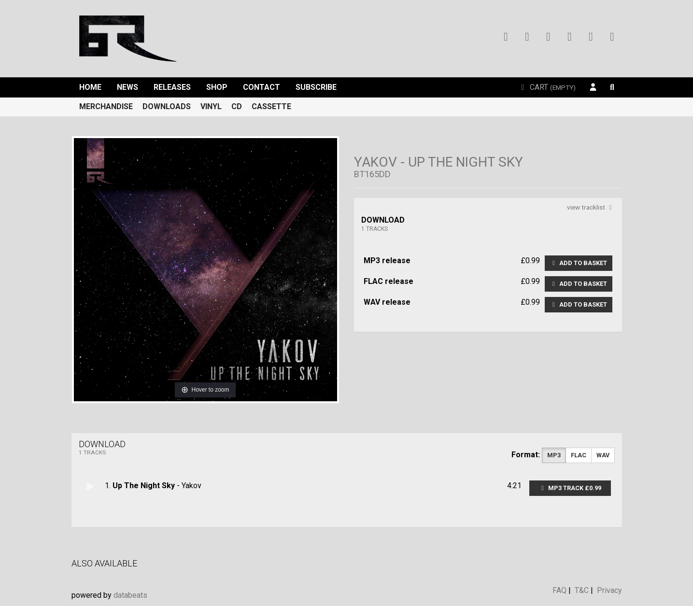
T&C (582, 590)
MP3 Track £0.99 (570, 488)
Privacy (609, 590)
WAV (602, 455)
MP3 (554, 455)
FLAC (578, 455)
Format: (525, 454)
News (127, 87)
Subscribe (316, 87)
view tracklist (591, 207)
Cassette (271, 106)
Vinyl (211, 106)
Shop (216, 87)
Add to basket (578, 263)
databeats (130, 595)
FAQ (559, 590)
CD (236, 106)
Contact (261, 87)
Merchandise (106, 106)
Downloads (166, 106)
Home (90, 87)
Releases (172, 87)
